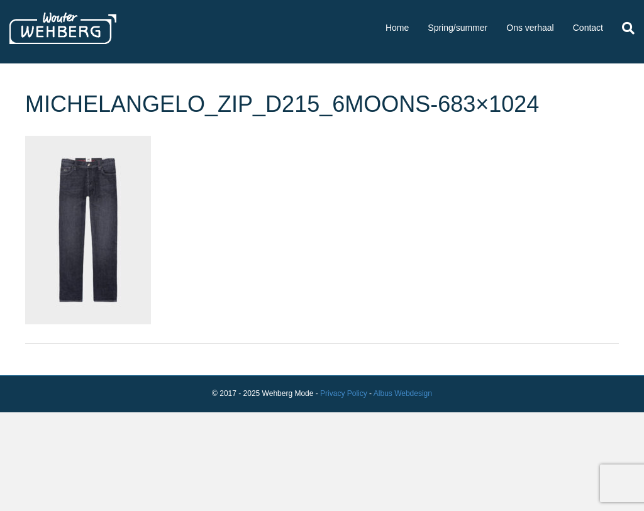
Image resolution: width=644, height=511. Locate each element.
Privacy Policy (343, 393)
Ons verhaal (529, 28)
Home (397, 28)
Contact (588, 28)
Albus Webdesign (403, 393)
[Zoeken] (624, 28)
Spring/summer (457, 28)
